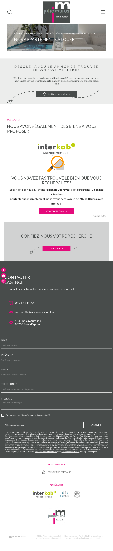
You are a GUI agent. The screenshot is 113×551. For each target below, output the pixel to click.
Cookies (99, 538)
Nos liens (77, 538)
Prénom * (7, 354)
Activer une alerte (56, 94)
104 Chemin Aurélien (28, 322)
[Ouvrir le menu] (103, 12)
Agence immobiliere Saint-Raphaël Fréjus (38, 33)
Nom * (5, 340)
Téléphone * (9, 384)
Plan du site (83, 536)
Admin (68, 538)
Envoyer (96, 425)
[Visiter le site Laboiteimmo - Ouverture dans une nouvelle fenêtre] (17, 537)
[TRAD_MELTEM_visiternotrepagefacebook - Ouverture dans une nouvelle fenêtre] (3, 270)
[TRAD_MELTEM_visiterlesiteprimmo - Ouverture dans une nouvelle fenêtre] (64, 494)
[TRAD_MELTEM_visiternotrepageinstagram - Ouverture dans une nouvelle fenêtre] (3, 281)
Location (69, 33)
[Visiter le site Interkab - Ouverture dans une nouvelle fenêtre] (44, 494)
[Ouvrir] (9, 12)
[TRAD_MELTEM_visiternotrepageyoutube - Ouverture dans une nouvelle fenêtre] (3, 275)
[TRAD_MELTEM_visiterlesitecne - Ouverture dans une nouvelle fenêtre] (77, 494)
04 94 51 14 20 (24, 302)
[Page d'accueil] (56, 12)
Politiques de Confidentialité (46, 452)
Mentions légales (96, 536)
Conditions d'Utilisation (70, 452)
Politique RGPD (88, 538)
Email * (5, 369)
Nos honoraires (70, 536)
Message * (7, 398)
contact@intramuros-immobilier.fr (36, 312)
